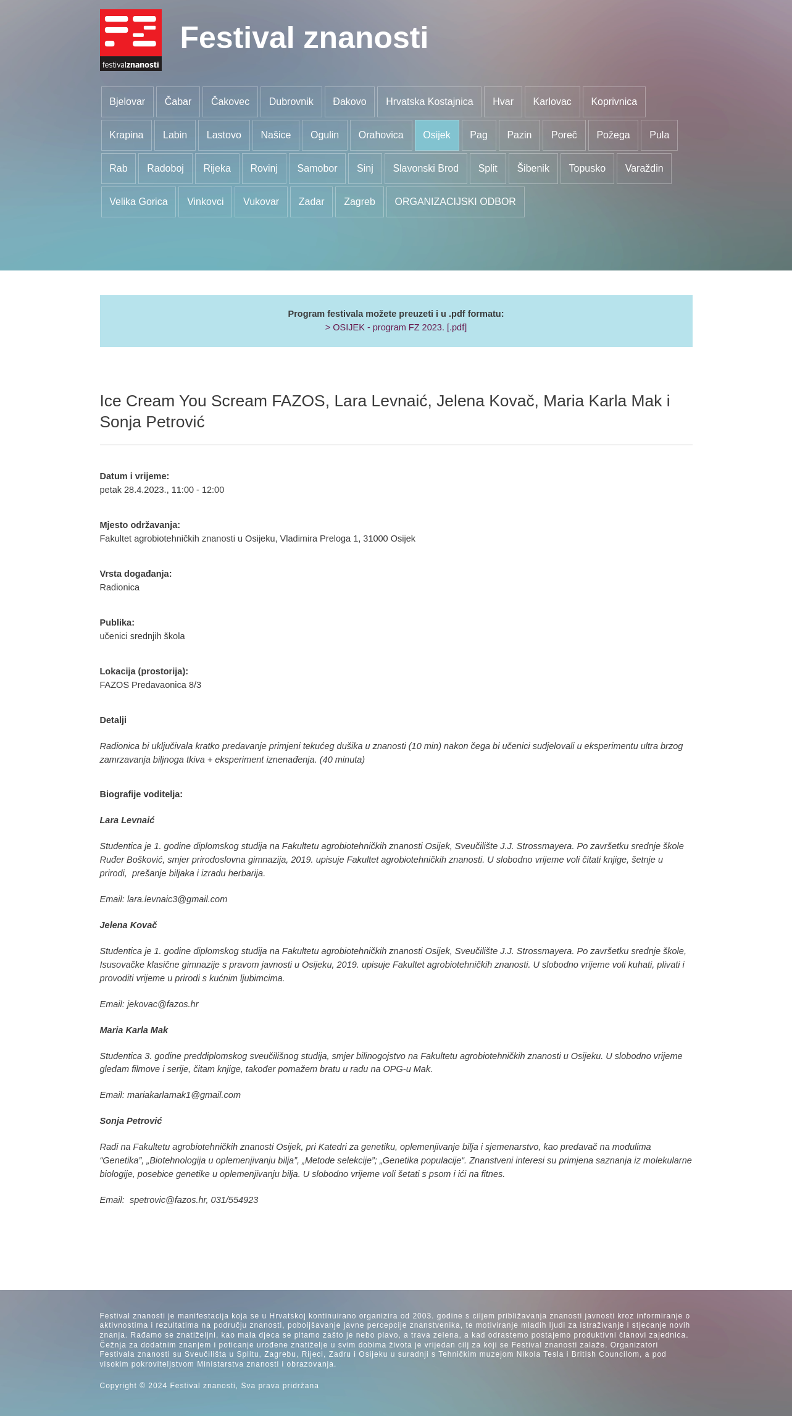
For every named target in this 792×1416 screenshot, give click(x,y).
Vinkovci (205, 201)
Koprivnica (614, 101)
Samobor (318, 168)
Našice (276, 135)
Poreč (564, 135)
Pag (478, 135)
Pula (659, 135)
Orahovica (381, 135)
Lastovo (224, 135)
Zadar (312, 201)
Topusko (587, 168)
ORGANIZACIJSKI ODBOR (454, 201)
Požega (613, 135)
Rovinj (264, 168)
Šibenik (533, 168)
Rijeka (216, 168)
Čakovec (230, 101)
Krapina (126, 135)
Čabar (178, 101)
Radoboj (165, 168)
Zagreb (359, 201)
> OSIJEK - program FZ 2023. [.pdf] (396, 327)
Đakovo (349, 101)
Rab (118, 168)
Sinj (365, 168)
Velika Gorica (138, 201)
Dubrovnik (291, 101)
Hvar (503, 101)
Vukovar (261, 201)
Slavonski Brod (426, 168)
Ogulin (325, 135)
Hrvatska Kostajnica (429, 101)
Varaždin (644, 168)
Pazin (519, 135)
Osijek (436, 135)
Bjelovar (127, 101)
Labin (175, 135)
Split (488, 168)
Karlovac (552, 101)
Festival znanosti (304, 37)
